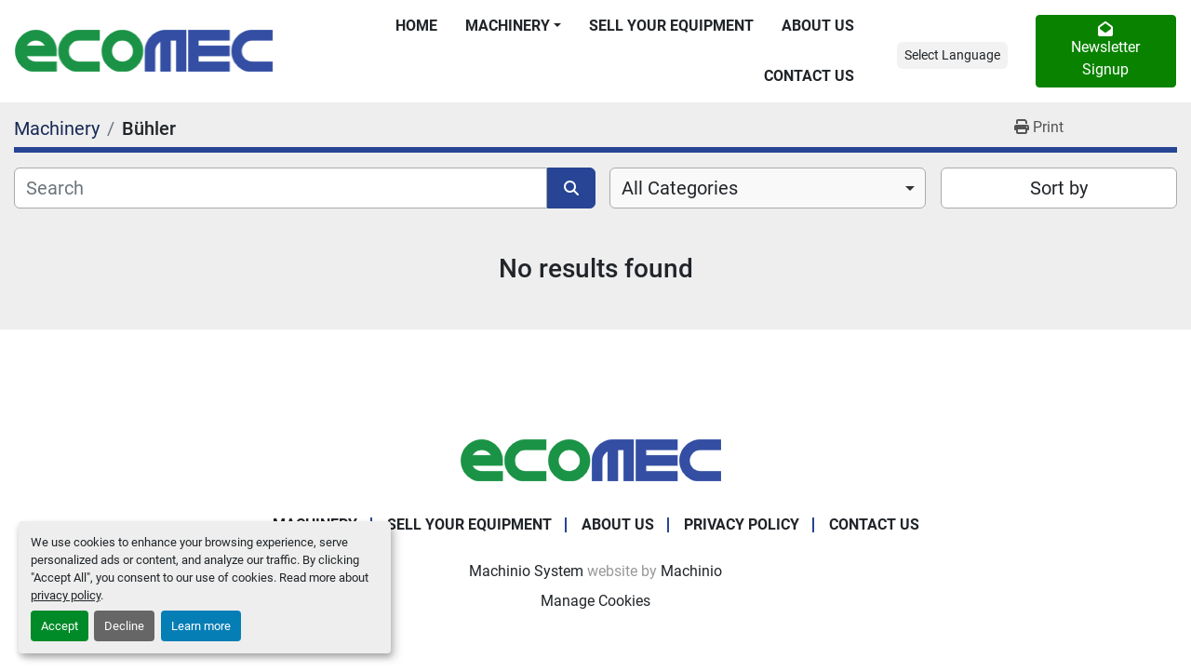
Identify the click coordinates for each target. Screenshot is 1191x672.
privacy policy (65, 595)
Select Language (952, 54)
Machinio (691, 571)
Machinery (507, 25)
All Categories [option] (680, 188)
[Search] (280, 188)
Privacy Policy (741, 524)
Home (416, 25)
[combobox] (767, 188)
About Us (818, 25)
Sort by (1059, 188)
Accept (59, 626)
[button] (513, 26)
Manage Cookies (595, 601)
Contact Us (809, 76)
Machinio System (526, 571)
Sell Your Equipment (671, 25)
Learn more (201, 626)
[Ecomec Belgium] (595, 459)
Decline (124, 626)
